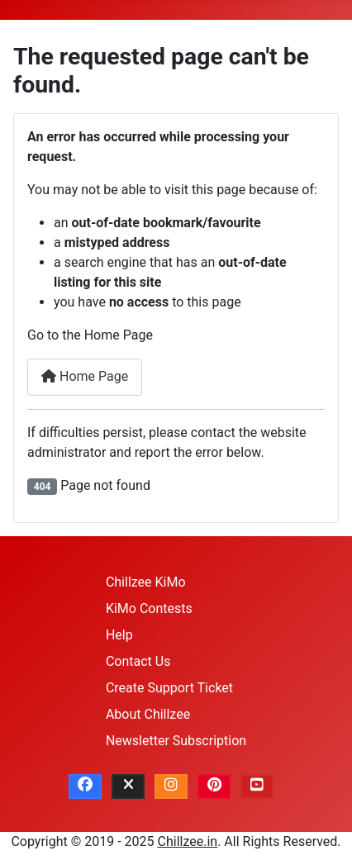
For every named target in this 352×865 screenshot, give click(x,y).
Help (119, 635)
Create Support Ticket (169, 688)
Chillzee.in (188, 841)
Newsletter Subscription (176, 741)
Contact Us (138, 661)
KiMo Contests (149, 608)
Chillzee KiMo (146, 582)
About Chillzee (148, 714)
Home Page (84, 376)
